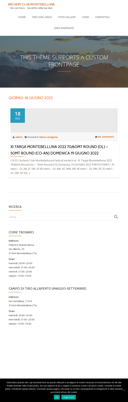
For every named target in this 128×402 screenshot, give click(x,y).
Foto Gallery (55, 14)
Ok (56, 397)
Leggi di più (68, 397)
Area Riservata (105, 14)
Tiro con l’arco (34, 14)
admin (19, 144)
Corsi (71, 14)
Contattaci (85, 14)
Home (16, 14)
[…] (28, 181)
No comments (104, 145)
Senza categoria (48, 144)
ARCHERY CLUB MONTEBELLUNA (34, 4)
